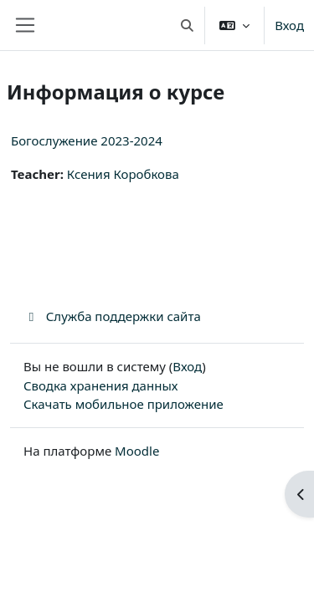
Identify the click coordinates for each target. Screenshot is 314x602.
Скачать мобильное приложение (123, 403)
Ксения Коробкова (123, 174)
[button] (187, 25)
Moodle (137, 450)
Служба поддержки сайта (112, 316)
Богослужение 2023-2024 (86, 140)
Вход (289, 25)
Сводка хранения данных (100, 385)
